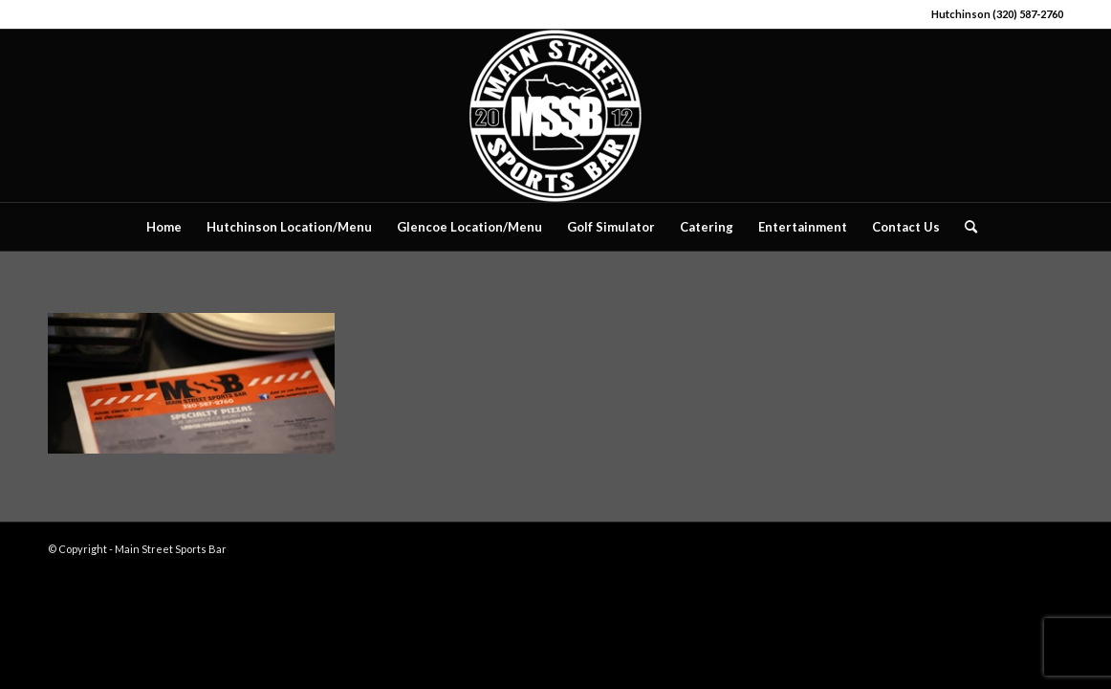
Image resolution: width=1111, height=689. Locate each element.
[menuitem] (164, 227)
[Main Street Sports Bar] (555, 116)
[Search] (964, 227)
